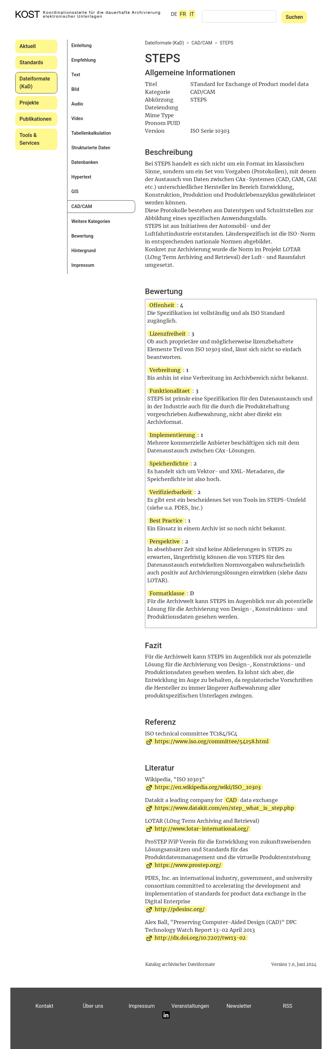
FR (183, 14)
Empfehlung (83, 60)
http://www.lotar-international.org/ (202, 828)
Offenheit (161, 305)
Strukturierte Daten (90, 147)
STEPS (226, 42)
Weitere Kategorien (90, 221)
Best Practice (166, 520)
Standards (31, 62)
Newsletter (238, 1006)
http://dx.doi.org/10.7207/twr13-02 (200, 937)
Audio (77, 103)
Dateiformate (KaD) (34, 83)
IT (192, 14)
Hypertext (81, 176)
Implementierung (172, 435)
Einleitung (81, 45)
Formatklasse (166, 593)
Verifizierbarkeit (170, 492)
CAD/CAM (81, 206)
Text (75, 74)
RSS (287, 1006)
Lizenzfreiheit (167, 333)
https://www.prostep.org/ (188, 865)
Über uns (93, 1006)
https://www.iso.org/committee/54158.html (211, 741)
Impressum (82, 265)
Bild (75, 89)
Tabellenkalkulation (91, 133)
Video (77, 118)
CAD (231, 800)
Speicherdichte (168, 463)
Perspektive (164, 541)
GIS (74, 191)
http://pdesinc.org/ (180, 909)
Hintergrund (83, 250)
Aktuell (27, 46)
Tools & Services (29, 139)
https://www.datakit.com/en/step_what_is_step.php (224, 808)
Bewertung (82, 236)
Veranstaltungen (190, 1006)
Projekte (29, 103)
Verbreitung (165, 370)
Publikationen (35, 119)
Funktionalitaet (169, 391)
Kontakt (44, 1006)
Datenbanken (84, 162)
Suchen (294, 17)
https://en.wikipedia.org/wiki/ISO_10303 (208, 787)
